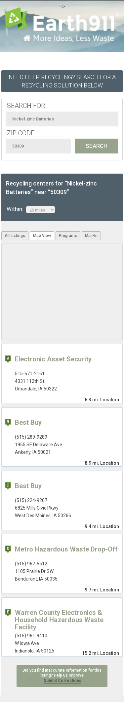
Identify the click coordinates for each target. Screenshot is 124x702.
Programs (68, 235)
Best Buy (28, 422)
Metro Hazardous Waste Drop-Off (66, 549)
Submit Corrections (62, 680)
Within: (31, 209)
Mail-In (91, 235)
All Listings (15, 235)
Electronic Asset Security (53, 359)
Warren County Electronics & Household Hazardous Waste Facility (59, 620)
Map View (42, 235)
